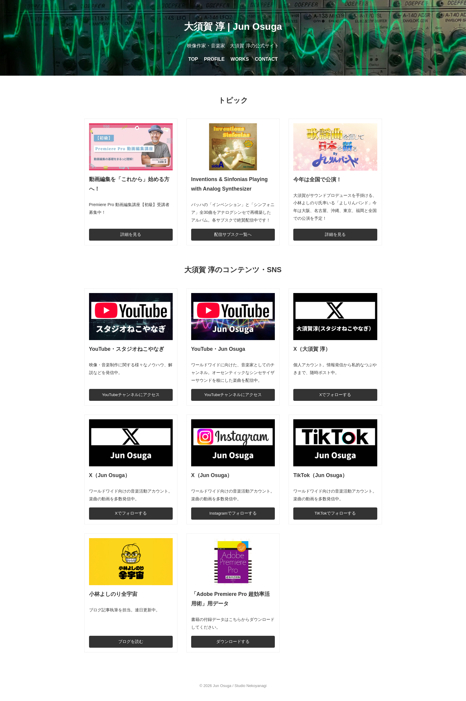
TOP (193, 59)
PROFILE (214, 59)
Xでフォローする (335, 394)
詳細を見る (130, 234)
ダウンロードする (233, 641)
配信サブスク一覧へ (233, 234)
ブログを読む (130, 641)
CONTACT (266, 59)
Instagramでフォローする (232, 513)
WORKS (239, 59)
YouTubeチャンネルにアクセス (130, 394)
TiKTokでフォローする (335, 513)
